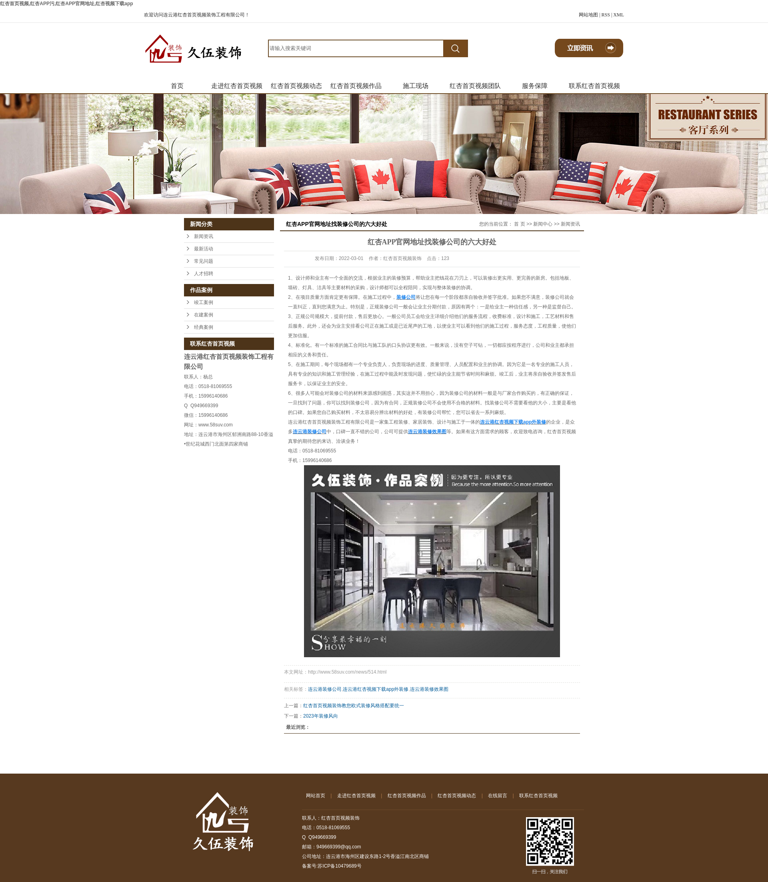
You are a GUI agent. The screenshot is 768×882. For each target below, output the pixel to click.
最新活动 (203, 249)
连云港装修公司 (325, 689)
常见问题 (203, 261)
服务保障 (535, 85)
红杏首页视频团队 (475, 85)
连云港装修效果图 (429, 689)
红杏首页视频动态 (296, 85)
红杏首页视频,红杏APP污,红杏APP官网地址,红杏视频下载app (66, 3)
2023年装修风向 (320, 716)
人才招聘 (203, 273)
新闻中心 (542, 224)
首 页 (519, 224)
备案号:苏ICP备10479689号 (332, 866)
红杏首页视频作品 (356, 85)
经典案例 (203, 327)
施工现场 (415, 85)
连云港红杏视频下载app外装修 (375, 689)
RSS (606, 15)
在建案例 (203, 315)
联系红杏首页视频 (594, 85)
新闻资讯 (203, 236)
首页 (177, 85)
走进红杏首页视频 (236, 85)
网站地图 (588, 15)
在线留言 (497, 795)
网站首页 (315, 795)
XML (618, 15)
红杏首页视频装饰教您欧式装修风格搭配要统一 (353, 705)
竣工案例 (203, 302)
